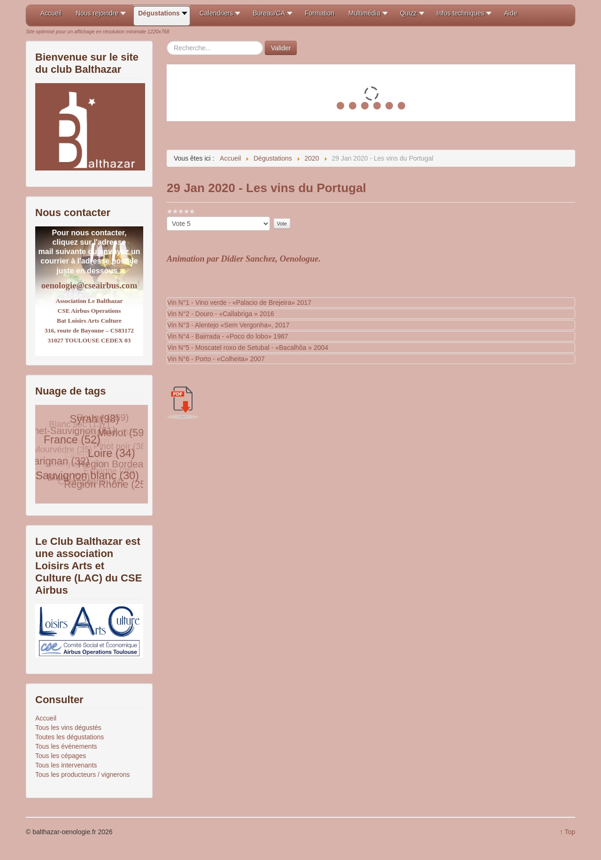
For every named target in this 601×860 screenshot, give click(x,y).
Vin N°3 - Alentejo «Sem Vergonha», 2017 (228, 325)
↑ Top (567, 832)
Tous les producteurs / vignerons (82, 774)
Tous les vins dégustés (68, 727)
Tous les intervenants (66, 765)
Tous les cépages (60, 755)
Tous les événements (66, 746)
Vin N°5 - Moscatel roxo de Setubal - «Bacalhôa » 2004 (247, 347)
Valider (281, 48)
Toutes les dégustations (69, 737)
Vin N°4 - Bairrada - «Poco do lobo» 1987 (227, 336)
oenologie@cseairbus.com (89, 285)
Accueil (45, 718)
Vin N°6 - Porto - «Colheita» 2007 (216, 359)
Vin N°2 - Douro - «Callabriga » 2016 (220, 314)
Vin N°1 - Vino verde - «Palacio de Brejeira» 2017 (239, 302)
